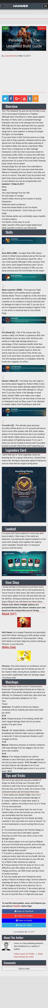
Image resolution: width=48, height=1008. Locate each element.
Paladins (17, 906)
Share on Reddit (24, 920)
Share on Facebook (24, 911)
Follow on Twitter (24, 954)
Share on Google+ (24, 916)
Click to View (24, 969)
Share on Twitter (24, 925)
